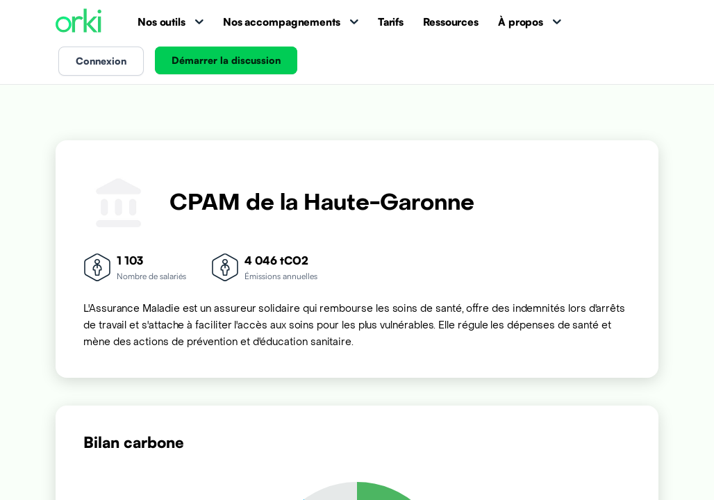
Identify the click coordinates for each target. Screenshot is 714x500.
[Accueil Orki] (78, 21)
